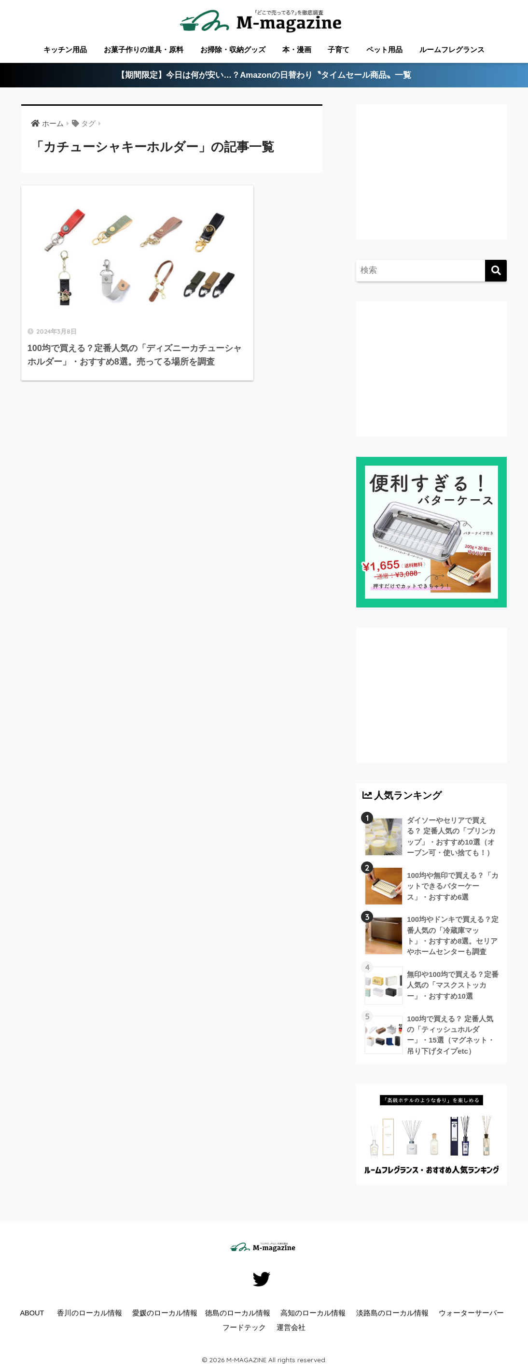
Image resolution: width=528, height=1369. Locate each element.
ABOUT (32, 1315)
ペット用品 (384, 49)
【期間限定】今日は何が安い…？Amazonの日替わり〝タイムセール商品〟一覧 (264, 75)
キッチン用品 (65, 49)
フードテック (244, 1329)
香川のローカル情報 (89, 1315)
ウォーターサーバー (471, 1315)
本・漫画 (296, 49)
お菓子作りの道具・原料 (143, 49)
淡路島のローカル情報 (392, 1315)
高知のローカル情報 (313, 1315)
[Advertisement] (440, 181)
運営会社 (291, 1329)
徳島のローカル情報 (237, 1315)
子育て (338, 49)
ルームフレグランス (452, 49)
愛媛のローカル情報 (164, 1315)
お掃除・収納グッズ (232, 49)
